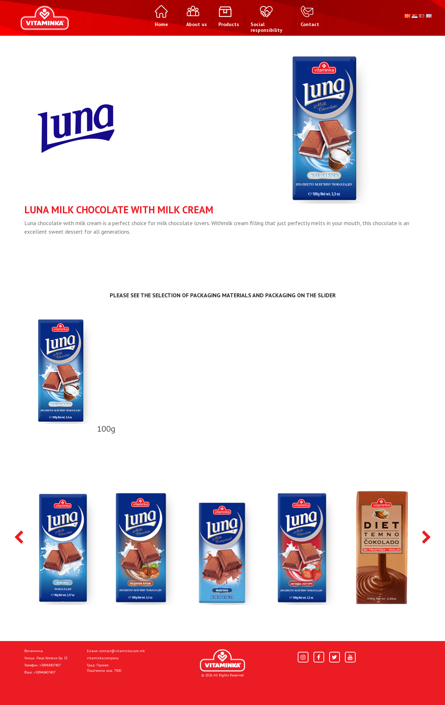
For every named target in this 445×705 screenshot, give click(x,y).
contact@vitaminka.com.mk (122, 651)
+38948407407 (50, 665)
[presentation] (19, 538)
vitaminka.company (103, 658)
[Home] (222, 660)
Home (31, 687)
